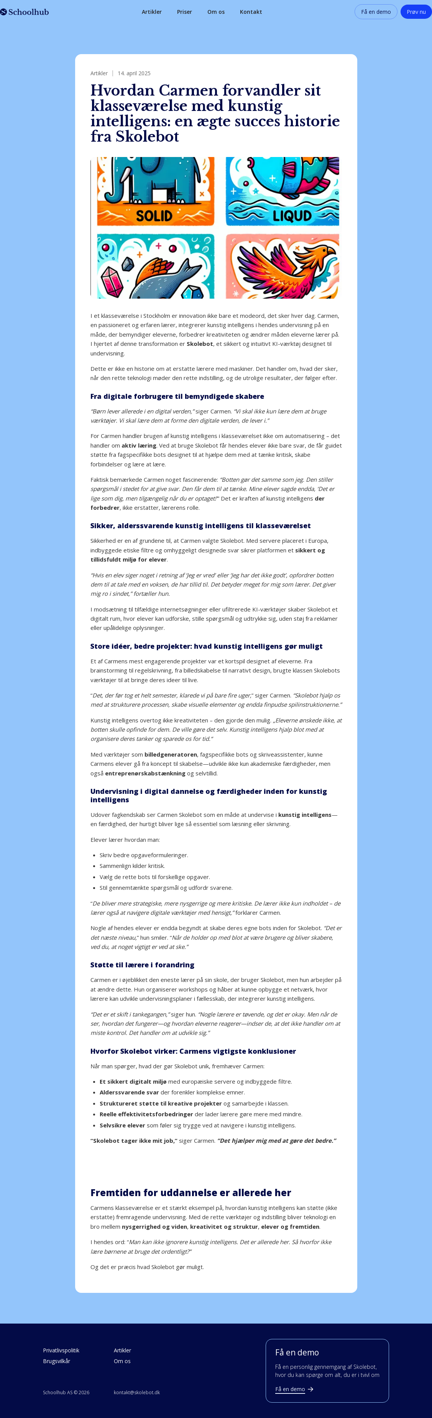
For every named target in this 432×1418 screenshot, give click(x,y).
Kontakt (251, 11)
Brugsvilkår (56, 1361)
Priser (184, 11)
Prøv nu (416, 11)
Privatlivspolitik (61, 1350)
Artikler (152, 11)
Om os (216, 11)
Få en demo (376, 11)
